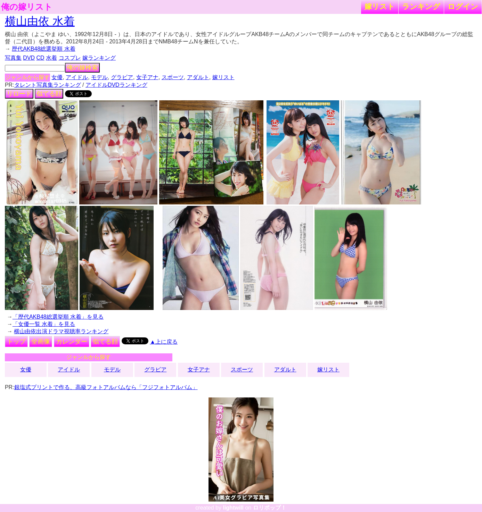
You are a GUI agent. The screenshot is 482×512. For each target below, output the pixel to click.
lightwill (233, 508)
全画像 (40, 341)
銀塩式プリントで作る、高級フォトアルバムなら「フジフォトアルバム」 (106, 387)
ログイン (463, 6)
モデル (99, 77)
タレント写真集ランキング (47, 85)
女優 (57, 77)
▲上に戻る (164, 342)
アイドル (77, 77)
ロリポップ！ (269, 508)
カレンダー (71, 341)
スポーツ (173, 77)
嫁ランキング (99, 58)
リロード (19, 93)
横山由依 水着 (40, 21)
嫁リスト (380, 6)
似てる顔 (49, 93)
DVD (29, 58)
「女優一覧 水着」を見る (44, 324)
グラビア (122, 77)
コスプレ (70, 58)
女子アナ (147, 77)
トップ (16, 341)
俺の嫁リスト (26, 6)
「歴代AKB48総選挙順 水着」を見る (58, 317)
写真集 (13, 58)
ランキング (421, 6)
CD (40, 58)
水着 (51, 58)
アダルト (198, 77)
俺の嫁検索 (82, 67)
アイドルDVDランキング (116, 85)
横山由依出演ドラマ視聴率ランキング (61, 331)
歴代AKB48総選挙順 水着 (43, 49)
